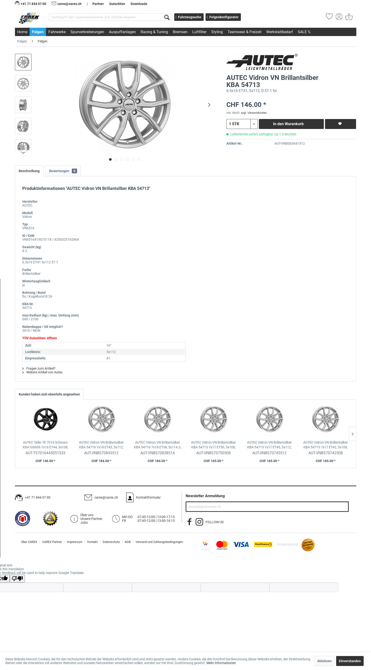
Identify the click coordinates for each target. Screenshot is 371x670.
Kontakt (92, 542)
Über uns (86, 515)
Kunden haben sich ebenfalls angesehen (49, 394)
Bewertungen (63, 171)
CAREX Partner (52, 542)
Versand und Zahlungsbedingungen (159, 542)
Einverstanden (350, 661)
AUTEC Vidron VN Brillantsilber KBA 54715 (213, 445)
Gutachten (117, 4)
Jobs (84, 522)
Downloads (139, 4)
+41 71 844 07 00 (37, 497)
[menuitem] (110, 17)
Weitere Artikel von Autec (42, 372)
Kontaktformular (148, 497)
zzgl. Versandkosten (254, 113)
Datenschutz (111, 542)
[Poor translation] (17, 579)
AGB (128, 542)
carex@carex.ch (67, 4)
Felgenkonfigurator (222, 17)
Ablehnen (324, 661)
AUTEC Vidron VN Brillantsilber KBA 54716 (101, 445)
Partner (98, 4)
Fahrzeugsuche (188, 17)
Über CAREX (29, 542)
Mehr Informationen (221, 663)
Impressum (74, 542)
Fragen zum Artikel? (38, 368)
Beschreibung (29, 171)
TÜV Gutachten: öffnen (39, 338)
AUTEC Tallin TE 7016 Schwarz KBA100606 (45, 445)
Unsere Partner (91, 519)
